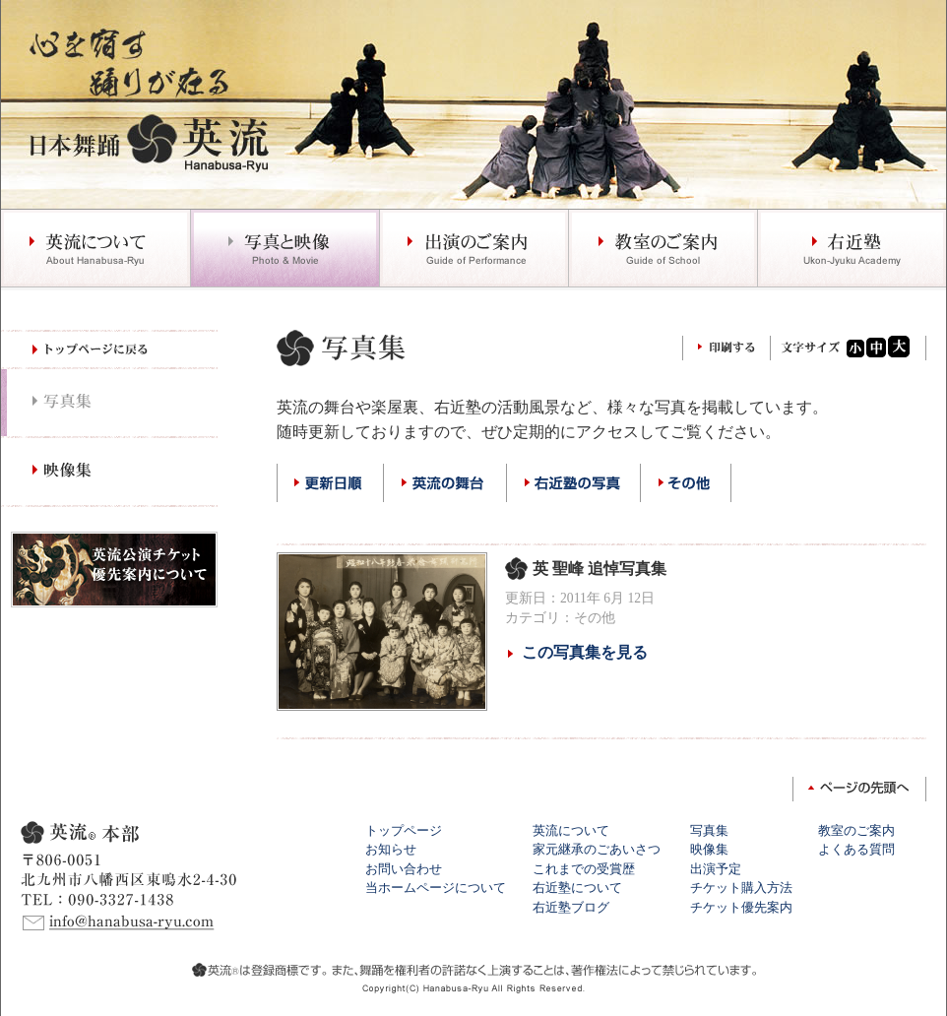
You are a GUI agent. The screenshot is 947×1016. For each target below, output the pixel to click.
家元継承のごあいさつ (597, 849)
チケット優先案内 (741, 907)
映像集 (709, 849)
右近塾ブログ (571, 907)
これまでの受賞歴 (584, 868)
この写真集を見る (585, 653)
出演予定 (715, 868)
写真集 (709, 830)
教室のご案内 (856, 830)
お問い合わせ (403, 868)
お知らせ (390, 849)
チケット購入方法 (741, 887)
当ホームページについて (435, 887)
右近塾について (577, 887)
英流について (571, 830)
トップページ (403, 830)
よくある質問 (856, 849)
